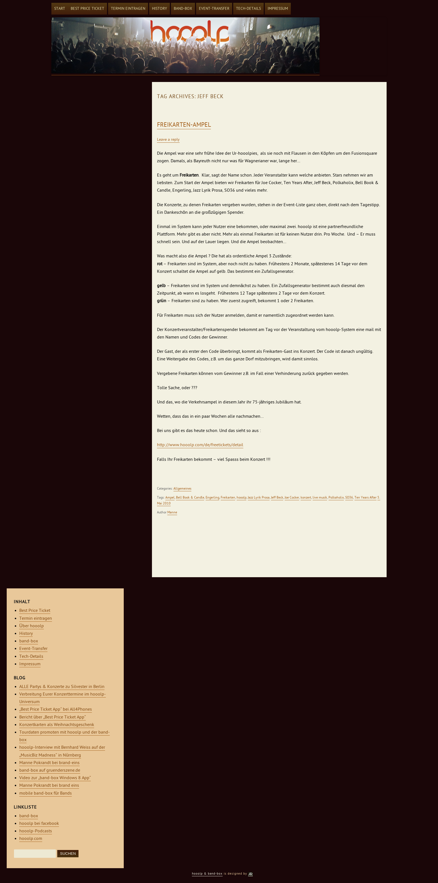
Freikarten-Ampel (184, 124)
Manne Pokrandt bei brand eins (49, 785)
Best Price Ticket (87, 8)
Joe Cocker (292, 497)
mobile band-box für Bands (45, 793)
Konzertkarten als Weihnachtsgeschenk (56, 724)
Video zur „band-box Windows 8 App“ (55, 777)
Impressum (278, 8)
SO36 (349, 497)
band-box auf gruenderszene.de (49, 770)
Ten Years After (365, 497)
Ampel (170, 497)
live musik (320, 497)
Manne (172, 512)
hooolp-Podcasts (35, 830)
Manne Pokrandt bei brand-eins (49, 762)
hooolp (241, 497)
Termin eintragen (128, 8)
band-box (183, 8)
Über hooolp (31, 625)
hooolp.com (30, 838)
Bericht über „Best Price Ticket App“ (52, 717)
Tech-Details (248, 8)
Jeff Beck (277, 497)
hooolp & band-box (207, 873)
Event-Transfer (214, 8)
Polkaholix (336, 497)
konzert (306, 497)
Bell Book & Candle (190, 497)
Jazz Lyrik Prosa (259, 497)
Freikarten (228, 497)
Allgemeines (182, 488)
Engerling (212, 497)
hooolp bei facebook (39, 823)
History (159, 8)
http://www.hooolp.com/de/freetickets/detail (200, 444)
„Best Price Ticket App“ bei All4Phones (55, 709)
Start (59, 8)
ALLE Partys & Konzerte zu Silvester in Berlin (61, 686)
